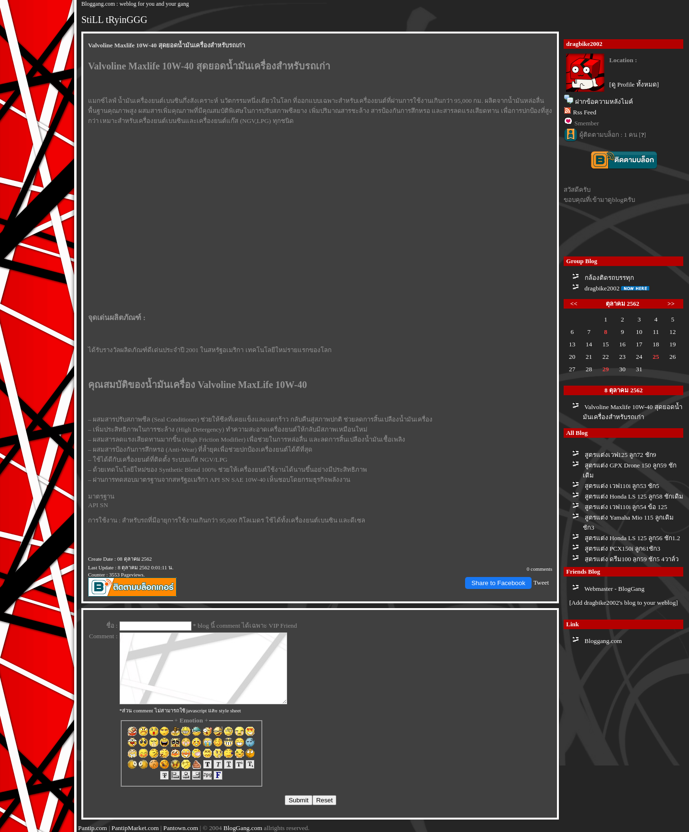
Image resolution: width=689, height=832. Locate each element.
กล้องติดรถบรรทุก (609, 277)
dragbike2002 (602, 288)
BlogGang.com (242, 828)
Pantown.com (180, 828)
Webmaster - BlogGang (614, 588)
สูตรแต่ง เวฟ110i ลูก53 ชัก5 (622, 485)
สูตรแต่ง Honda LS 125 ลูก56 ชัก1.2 (632, 538)
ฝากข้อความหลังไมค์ (604, 101)
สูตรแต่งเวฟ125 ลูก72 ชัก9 (620, 454)
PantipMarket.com (135, 828)
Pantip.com (92, 828)
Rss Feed (585, 112)
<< (574, 303)
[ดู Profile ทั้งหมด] (634, 84)
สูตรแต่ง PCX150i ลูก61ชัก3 (622, 548)
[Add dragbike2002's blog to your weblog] (623, 602)
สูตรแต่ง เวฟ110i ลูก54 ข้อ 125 (626, 506)
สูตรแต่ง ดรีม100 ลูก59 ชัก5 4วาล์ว (631, 559)
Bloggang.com (603, 640)
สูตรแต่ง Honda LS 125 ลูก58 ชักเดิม (634, 496)
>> (671, 303)
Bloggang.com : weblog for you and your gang (135, 3)
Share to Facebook (498, 583)
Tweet (541, 582)
